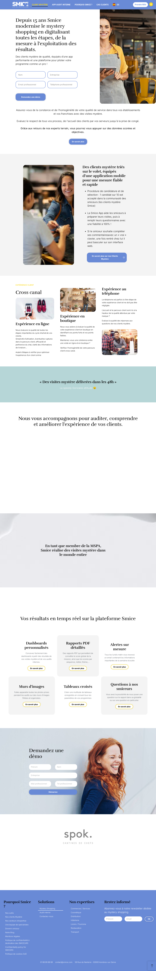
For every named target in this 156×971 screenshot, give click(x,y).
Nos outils (9, 913)
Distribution (76, 916)
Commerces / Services (80, 908)
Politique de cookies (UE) (16, 954)
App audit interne (61, 5)
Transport (75, 932)
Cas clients (103, 5)
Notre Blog (9, 932)
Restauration (76, 928)
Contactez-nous (46, 916)
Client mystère (40, 5)
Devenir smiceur (12, 928)
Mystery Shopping (47, 908)
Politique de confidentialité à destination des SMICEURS (17, 941)
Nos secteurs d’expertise (15, 921)
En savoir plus (36, 668)
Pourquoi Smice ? (83, 5)
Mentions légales (12, 936)
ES (118, 5)
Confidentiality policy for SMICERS (15, 948)
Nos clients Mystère (13, 917)
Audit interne (45, 912)
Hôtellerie (75, 920)
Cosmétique (76, 912)
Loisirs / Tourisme (78, 924)
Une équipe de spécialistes (17, 924)
